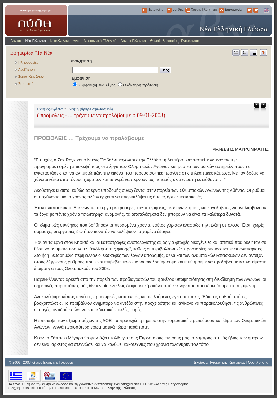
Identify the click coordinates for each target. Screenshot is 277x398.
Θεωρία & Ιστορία (163, 40)
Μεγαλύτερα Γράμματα (249, 10)
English (266, 10)
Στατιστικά (25, 84)
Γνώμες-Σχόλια (50, 109)
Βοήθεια (169, 10)
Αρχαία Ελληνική (133, 40)
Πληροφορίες (28, 62)
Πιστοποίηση (144, 10)
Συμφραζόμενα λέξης (97, 85)
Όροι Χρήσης (258, 362)
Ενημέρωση (190, 40)
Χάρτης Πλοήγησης (187, 10)
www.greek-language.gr (36, 20)
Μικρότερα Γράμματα (255, 10)
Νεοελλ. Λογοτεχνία (65, 40)
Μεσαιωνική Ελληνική (100, 40)
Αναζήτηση (26, 69)
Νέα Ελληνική (35, 40)
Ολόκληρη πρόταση (140, 85)
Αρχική (16, 40)
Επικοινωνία (221, 10)
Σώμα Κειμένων (31, 76)
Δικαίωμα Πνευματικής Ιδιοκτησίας (219, 362)
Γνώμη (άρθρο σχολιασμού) (90, 109)
